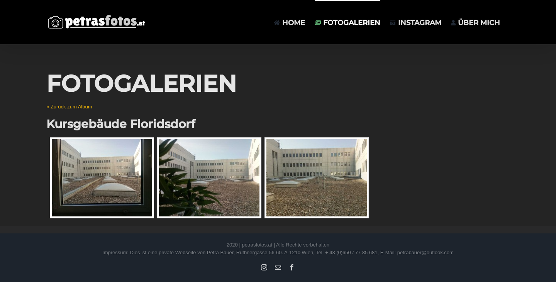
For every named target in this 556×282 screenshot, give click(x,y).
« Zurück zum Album (69, 107)
